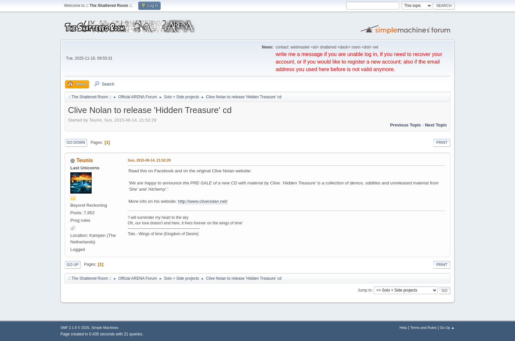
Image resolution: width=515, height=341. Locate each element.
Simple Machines (104, 328)
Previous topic (405, 125)
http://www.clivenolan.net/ (202, 201)
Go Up (72, 265)
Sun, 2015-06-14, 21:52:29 (149, 160)
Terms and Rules (423, 328)
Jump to (365, 290)
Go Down (76, 142)
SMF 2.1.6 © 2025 (74, 328)
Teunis (84, 160)
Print (441, 142)
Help (403, 328)
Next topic (436, 125)
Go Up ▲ (447, 328)
